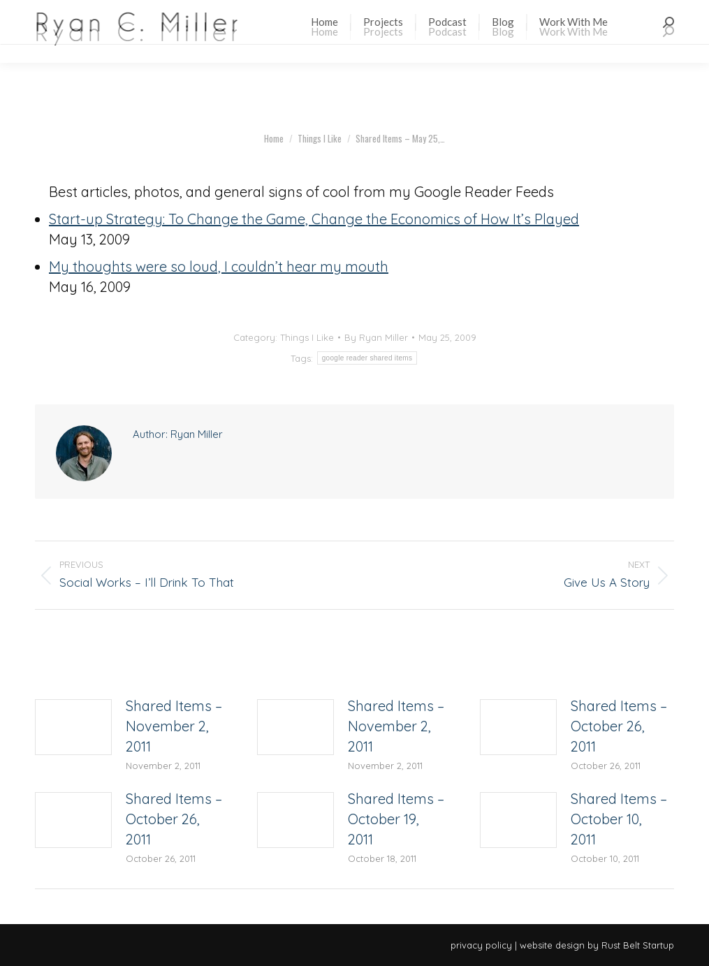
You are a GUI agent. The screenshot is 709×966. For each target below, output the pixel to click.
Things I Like (307, 337)
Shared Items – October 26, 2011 (619, 726)
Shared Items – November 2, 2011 (174, 726)
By (376, 337)
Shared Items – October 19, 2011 (396, 819)
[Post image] (73, 727)
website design (552, 945)
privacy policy (481, 945)
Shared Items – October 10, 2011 (619, 819)
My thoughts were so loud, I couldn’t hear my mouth (218, 266)
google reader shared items (367, 358)
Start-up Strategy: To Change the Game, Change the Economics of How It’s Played (314, 219)
